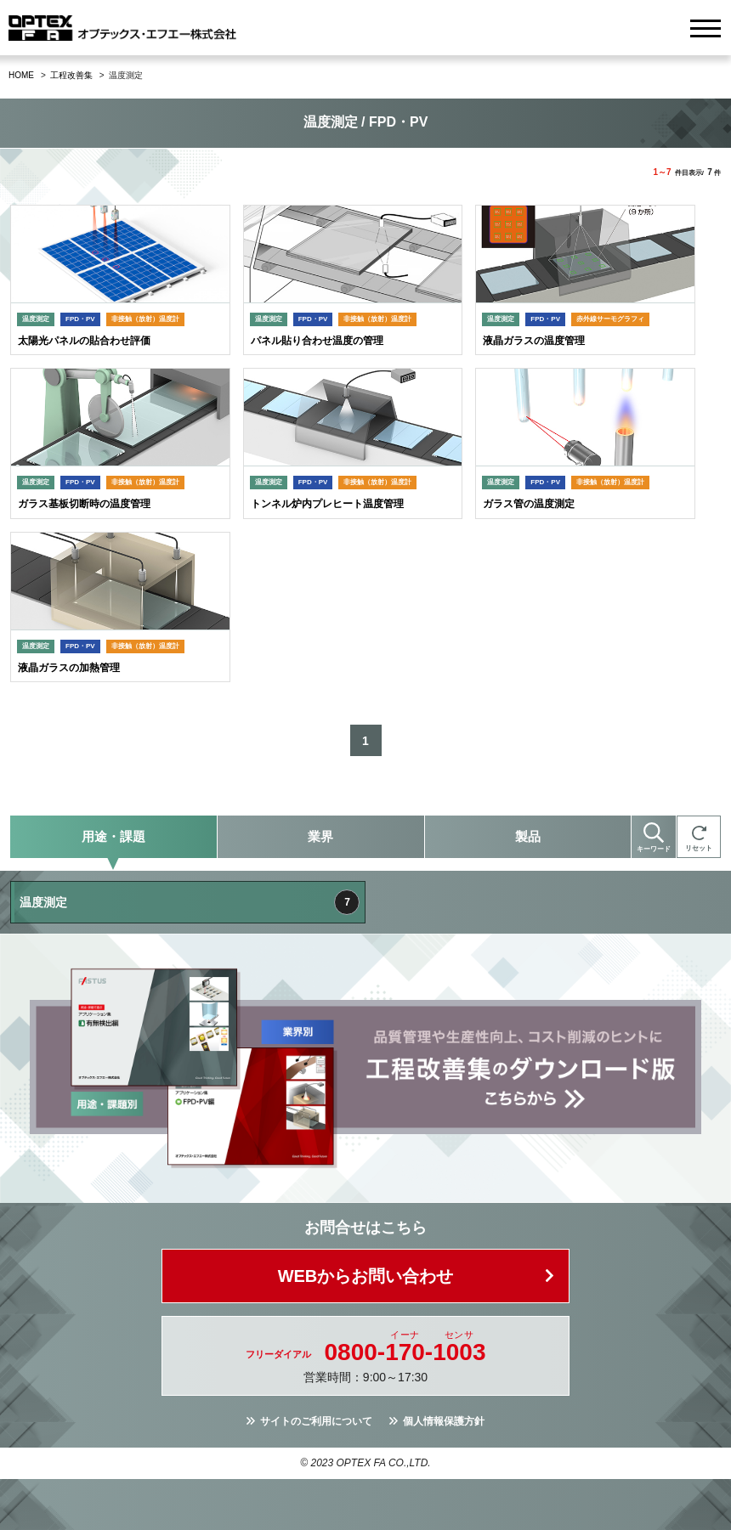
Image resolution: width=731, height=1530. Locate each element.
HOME (21, 75)
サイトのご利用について (316, 1421)
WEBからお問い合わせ (366, 1276)
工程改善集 (71, 75)
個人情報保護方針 (443, 1421)
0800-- (405, 1352)
